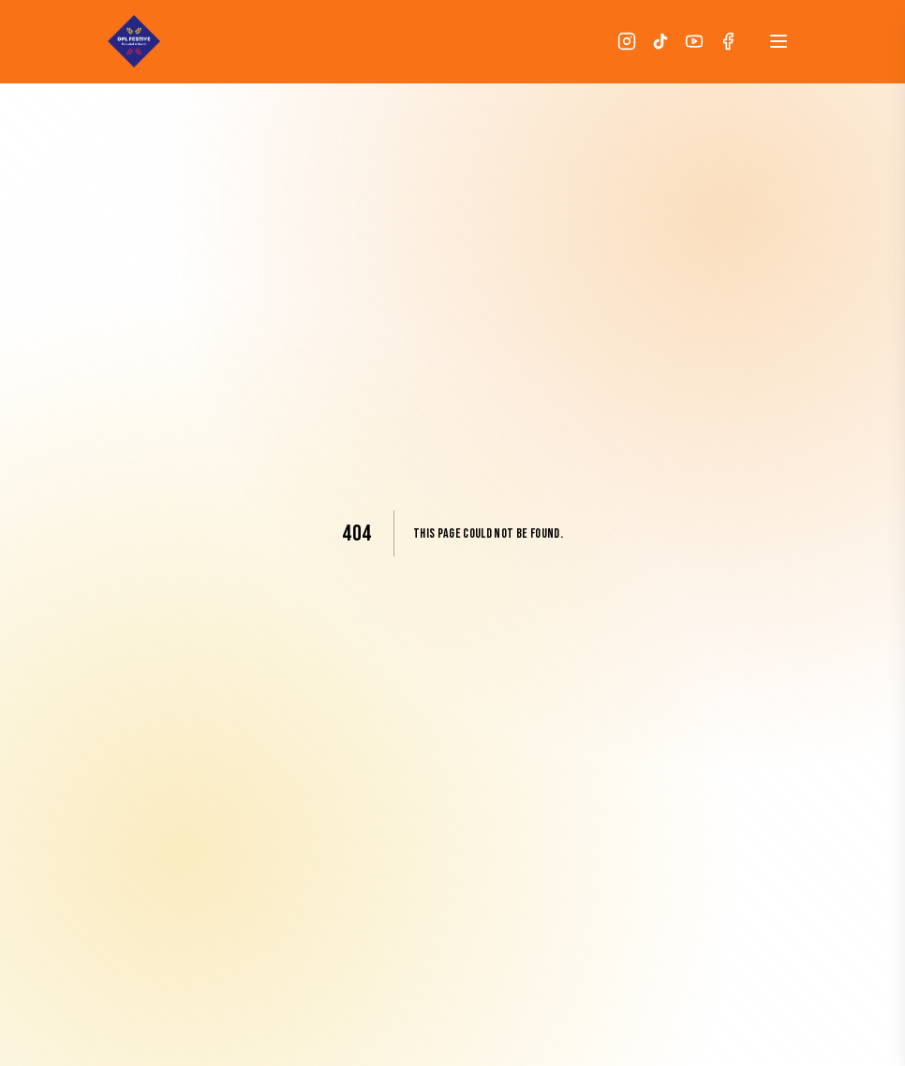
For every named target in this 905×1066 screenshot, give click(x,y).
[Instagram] (626, 41)
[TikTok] (660, 41)
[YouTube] (694, 41)
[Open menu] (778, 41)
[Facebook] (728, 41)
